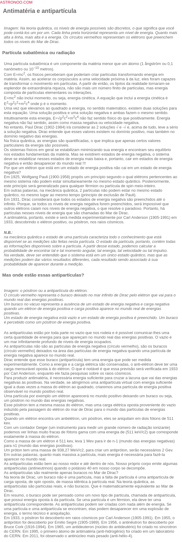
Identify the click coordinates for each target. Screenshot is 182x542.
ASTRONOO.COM (16, 2)
